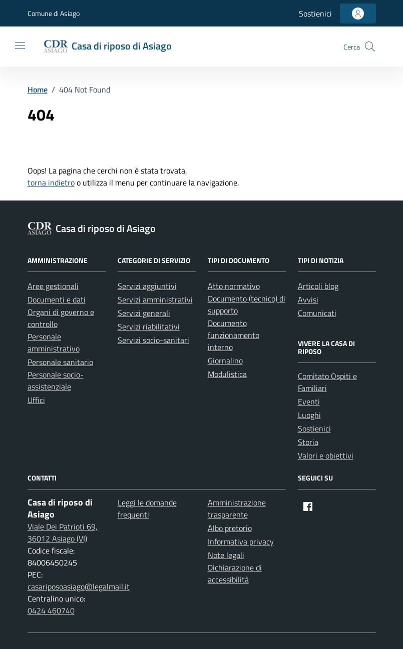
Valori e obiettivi (325, 456)
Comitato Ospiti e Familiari (327, 382)
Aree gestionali (53, 286)
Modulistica (227, 374)
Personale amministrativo (54, 342)
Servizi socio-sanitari (153, 340)
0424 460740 (51, 610)
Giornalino (225, 360)
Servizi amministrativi (155, 300)
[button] (370, 46)
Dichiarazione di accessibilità (235, 574)
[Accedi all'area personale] (358, 14)
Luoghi (309, 415)
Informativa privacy (241, 542)
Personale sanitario (60, 362)
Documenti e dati (57, 300)
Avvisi (308, 300)
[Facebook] (308, 506)
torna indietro (51, 182)
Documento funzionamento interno (233, 335)
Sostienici (315, 14)
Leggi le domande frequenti (147, 508)
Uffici (36, 400)
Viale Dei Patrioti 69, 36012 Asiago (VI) (63, 532)
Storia (308, 442)
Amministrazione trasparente (237, 508)
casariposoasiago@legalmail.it (79, 586)
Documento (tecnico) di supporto (246, 304)
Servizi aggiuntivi (147, 286)
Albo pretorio (230, 528)
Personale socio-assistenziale (56, 380)
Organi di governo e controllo (61, 318)
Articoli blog (318, 286)
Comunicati (317, 313)
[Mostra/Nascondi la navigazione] (20, 46)
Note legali (226, 555)
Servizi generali (144, 313)
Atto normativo (234, 286)
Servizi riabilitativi (149, 326)
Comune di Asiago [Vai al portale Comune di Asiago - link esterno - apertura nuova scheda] (54, 13)
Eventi (309, 402)
